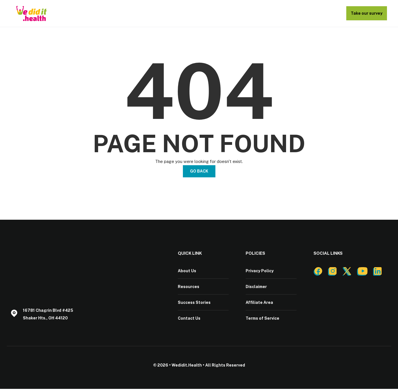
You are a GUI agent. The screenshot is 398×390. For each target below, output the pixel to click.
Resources (188, 287)
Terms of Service (262, 319)
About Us (187, 271)
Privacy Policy (260, 271)
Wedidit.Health (187, 366)
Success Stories (194, 303)
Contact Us (189, 319)
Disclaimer (256, 287)
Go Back (199, 171)
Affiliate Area (259, 303)
